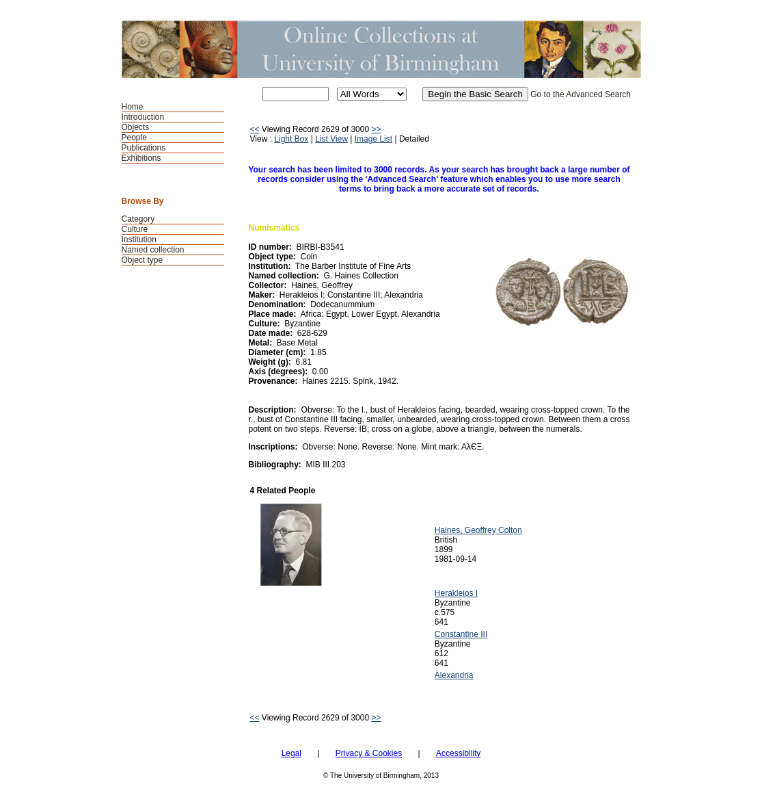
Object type (142, 260)
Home (133, 107)
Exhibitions (141, 158)
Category (138, 219)
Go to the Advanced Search (580, 94)
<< (255, 129)
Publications (144, 148)
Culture (135, 229)
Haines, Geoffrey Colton (478, 530)
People (134, 137)
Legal (291, 753)
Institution (139, 239)
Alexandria (454, 675)
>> (376, 129)
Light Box (291, 139)
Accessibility (458, 753)
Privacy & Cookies (369, 753)
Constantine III (461, 634)
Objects (136, 127)
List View (331, 139)
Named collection (153, 250)
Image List (373, 139)
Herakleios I (456, 593)
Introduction (143, 117)
